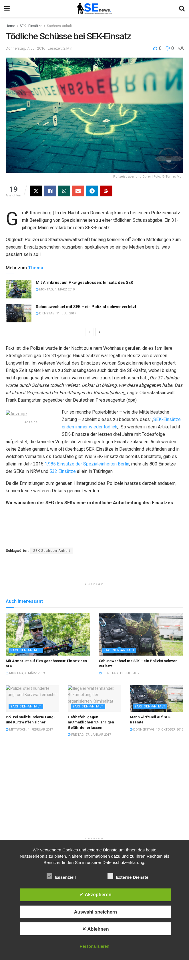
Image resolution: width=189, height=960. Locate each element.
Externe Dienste (128, 876)
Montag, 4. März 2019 (55, 289)
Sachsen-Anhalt (59, 26)
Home (10, 26)
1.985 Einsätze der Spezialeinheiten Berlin (87, 464)
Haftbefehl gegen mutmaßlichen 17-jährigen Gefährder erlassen (91, 737)
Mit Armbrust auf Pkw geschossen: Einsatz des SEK (84, 282)
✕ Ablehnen (95, 928)
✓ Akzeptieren (95, 894)
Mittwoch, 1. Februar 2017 (29, 744)
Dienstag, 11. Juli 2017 (56, 313)
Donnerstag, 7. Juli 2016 (25, 48)
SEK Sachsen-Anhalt (51, 551)
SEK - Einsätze (31, 26)
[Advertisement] (94, 585)
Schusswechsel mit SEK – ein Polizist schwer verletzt (86, 306)
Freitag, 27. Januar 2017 (89, 749)
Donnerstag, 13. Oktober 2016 (156, 744)
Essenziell (61, 876)
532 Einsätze (62, 471)
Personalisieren (94, 946)
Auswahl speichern (95, 911)
